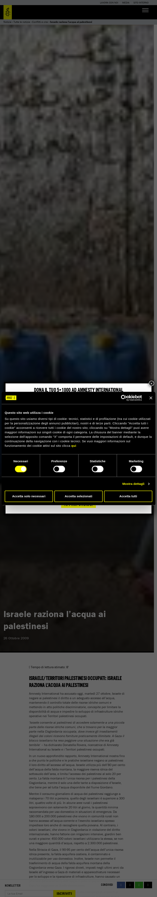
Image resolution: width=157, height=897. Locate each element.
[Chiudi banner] (150, 397)
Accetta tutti (128, 496)
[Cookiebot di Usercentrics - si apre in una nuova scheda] (124, 398)
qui (73, 445)
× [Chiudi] (151, 383)
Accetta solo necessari (29, 496)
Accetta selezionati (78, 496)
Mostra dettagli (133, 483)
